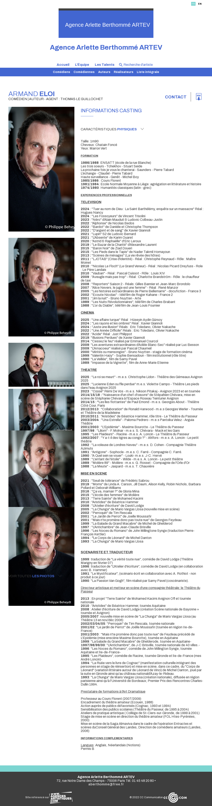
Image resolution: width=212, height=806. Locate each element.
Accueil (63, 64)
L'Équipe (82, 64)
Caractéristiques (112, 129)
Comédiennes (84, 72)
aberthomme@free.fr (106, 784)
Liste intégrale (148, 72)
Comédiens (61, 72)
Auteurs (104, 72)
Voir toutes (35, 576)
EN (199, 4)
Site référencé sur (48, 797)
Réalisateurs (123, 72)
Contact (176, 97)
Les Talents (104, 64)
